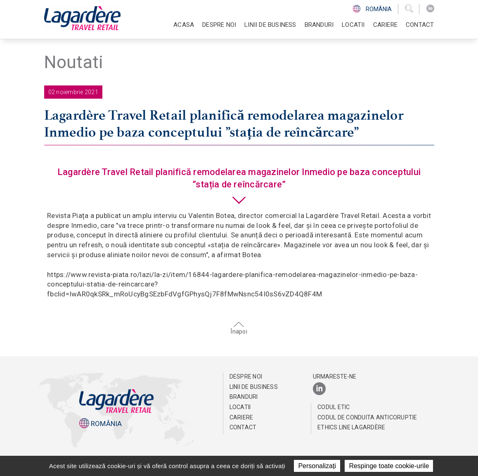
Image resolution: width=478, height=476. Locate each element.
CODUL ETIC (333, 407)
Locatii (353, 24)
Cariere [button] (385, 24)
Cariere (241, 417)
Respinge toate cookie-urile (389, 465)
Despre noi (246, 376)
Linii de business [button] (270, 24)
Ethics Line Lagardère (351, 427)
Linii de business (254, 387)
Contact (420, 24)
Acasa (183, 24)
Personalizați (317, 465)
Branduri (319, 24)
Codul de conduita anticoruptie (367, 417)
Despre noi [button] (219, 24)
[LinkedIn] (430, 9)
